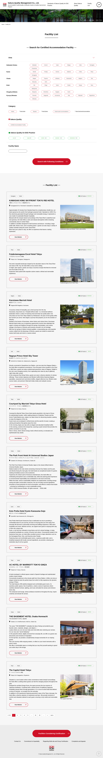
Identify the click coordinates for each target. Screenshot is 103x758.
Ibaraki (34, 71)
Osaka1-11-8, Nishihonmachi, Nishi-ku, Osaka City (23, 621)
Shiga (45, 85)
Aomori (45, 65)
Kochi (69, 91)
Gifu (92, 78)
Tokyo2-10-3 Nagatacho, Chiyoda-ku (20, 675)
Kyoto (57, 85)
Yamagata (92, 65)
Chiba (80, 71)
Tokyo (92, 71)
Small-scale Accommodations (61, 111)
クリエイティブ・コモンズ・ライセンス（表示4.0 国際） (83, 20)
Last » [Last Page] (52, 715)
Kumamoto (57, 95)
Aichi (46, 81)
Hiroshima (46, 91)
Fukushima (34, 68)
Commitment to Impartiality (31, 741)
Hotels (12, 111)
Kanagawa (34, 75)
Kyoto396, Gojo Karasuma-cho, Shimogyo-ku (22, 516)
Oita (69, 95)
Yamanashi (68, 78)
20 (39, 715)
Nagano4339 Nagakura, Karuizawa (19, 305)
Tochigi (45, 71)
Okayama (34, 91)
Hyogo (80, 85)
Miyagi (68, 65)
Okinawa (34, 98)
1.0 (15, 138)
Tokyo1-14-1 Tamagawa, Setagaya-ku (20, 259)
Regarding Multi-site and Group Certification (55, 741)
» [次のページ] (47, 715)
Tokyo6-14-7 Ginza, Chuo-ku (18, 570)
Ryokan (35, 111)
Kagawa (57, 91)
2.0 (30, 138)
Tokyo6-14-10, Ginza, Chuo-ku (18, 409)
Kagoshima (92, 95)
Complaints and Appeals (79, 741)
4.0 (61, 138)
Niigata (34, 78)
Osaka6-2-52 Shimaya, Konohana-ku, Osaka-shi (23, 460)
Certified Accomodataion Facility (18, 124)
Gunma (57, 71)
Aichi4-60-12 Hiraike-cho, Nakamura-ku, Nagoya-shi (24, 361)
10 (35, 715)
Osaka (68, 85)
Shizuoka (34, 81)
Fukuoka (34, 95)
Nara (92, 85)
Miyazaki (80, 95)
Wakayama (34, 88)
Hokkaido (34, 65)
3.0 (45, 138)
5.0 (76, 138)
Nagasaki (46, 95)
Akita (80, 65)
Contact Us (17, 741)
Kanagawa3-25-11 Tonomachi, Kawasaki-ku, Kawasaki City (26, 205)
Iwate (57, 65)
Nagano (80, 78)
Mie (34, 85)
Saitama (69, 71)
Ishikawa (57, 78)
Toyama (46, 78)
